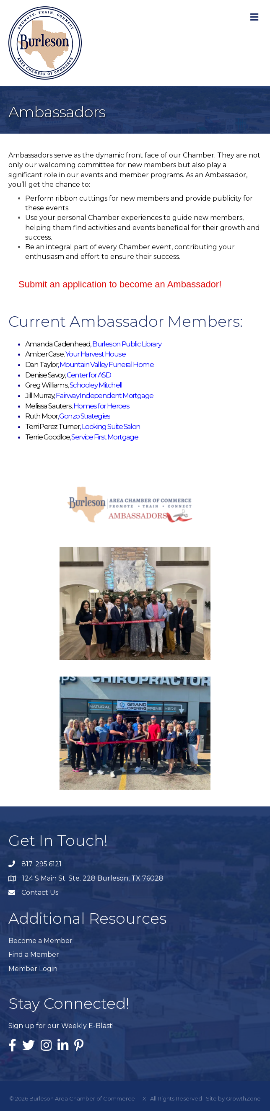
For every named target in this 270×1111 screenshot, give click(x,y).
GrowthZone (243, 1098)
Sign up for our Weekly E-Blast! (61, 1026)
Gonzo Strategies (85, 416)
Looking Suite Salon (111, 426)
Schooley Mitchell (96, 385)
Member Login (32, 969)
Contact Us (39, 893)
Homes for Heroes (101, 406)
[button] (119, 284)
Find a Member (33, 955)
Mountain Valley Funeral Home (106, 364)
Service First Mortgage (104, 437)
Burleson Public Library (126, 344)
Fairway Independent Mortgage (104, 395)
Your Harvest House (95, 354)
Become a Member (40, 941)
